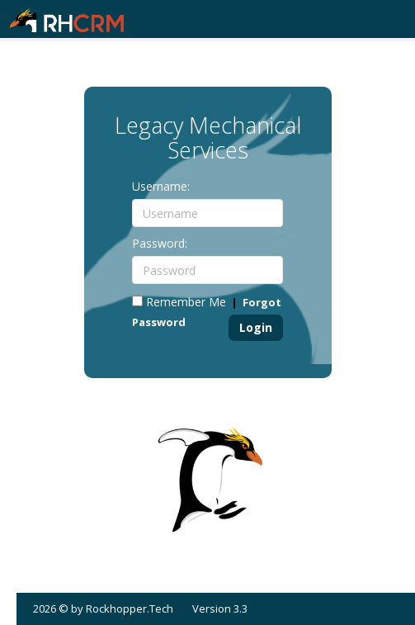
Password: (159, 243)
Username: (161, 186)
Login (255, 327)
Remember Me (179, 302)
